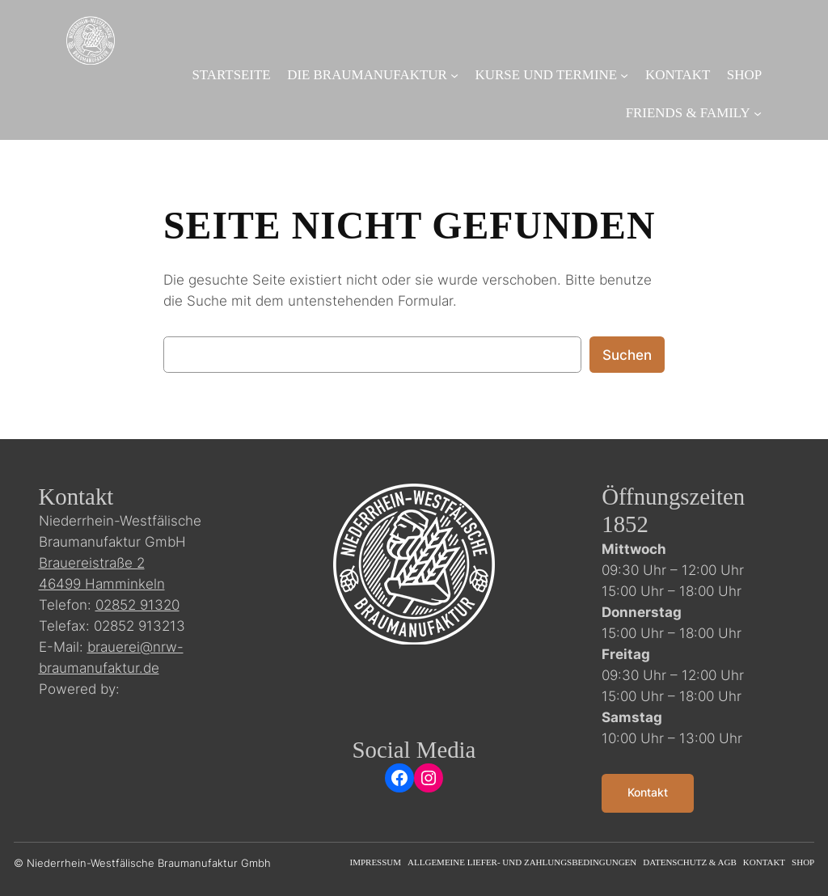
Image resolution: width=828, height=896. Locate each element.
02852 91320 (137, 605)
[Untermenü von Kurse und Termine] (624, 75)
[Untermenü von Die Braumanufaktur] (454, 75)
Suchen (627, 355)
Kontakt (647, 792)
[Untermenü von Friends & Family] (758, 113)
